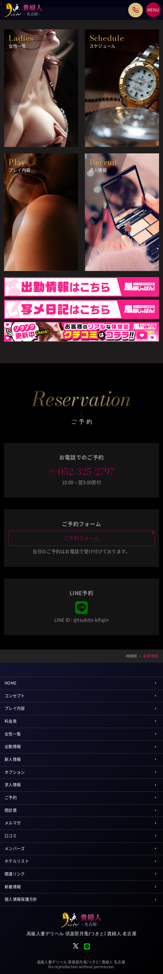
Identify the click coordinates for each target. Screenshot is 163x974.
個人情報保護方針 (21, 899)
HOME (10, 683)
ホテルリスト (17, 861)
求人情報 (13, 785)
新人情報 (13, 759)
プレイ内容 (15, 708)
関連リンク (15, 874)
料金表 (11, 721)
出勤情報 (13, 747)
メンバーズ (15, 849)
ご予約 (11, 798)
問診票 (11, 810)
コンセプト (15, 696)
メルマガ (13, 823)
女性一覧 (13, 734)
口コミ (11, 836)
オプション (15, 772)
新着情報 (13, 887)
